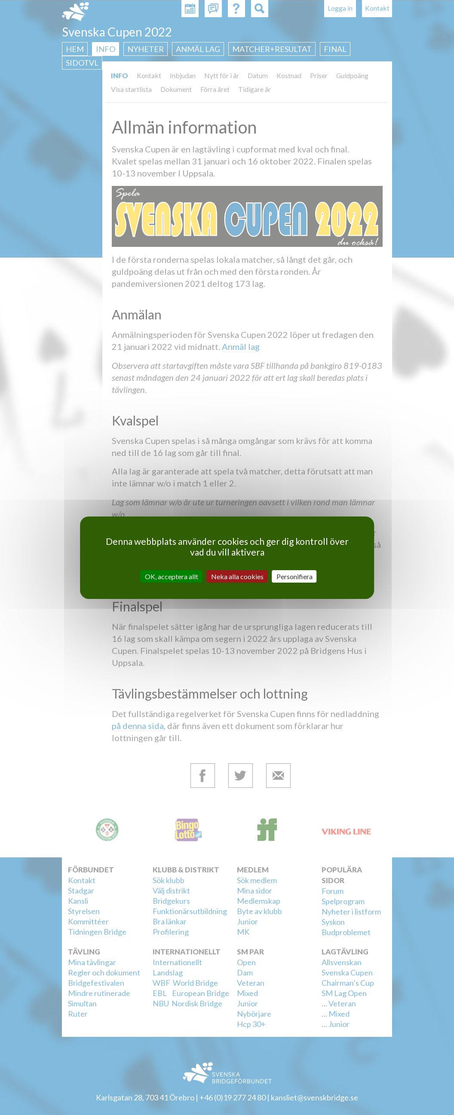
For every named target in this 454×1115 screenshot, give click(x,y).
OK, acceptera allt (171, 576)
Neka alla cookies (237, 576)
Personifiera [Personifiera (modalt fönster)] (294, 576)
